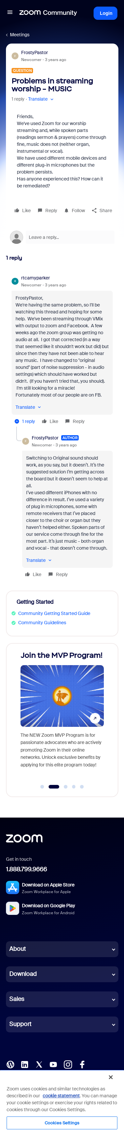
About (17, 949)
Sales (16, 999)
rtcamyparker (35, 278)
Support (20, 1024)
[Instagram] (67, 1064)
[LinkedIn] (24, 1064)
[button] (10, 13)
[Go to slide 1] (42, 787)
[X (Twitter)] (39, 1064)
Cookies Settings (62, 1123)
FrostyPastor (34, 52)
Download (23, 974)
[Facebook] (82, 1064)
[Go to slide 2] (53, 787)
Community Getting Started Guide (54, 613)
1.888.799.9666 (26, 869)
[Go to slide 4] (74, 787)
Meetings (19, 35)
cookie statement (61, 1096)
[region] (62, 1100)
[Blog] (10, 1064)
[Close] (111, 1077)
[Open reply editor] (62, 237)
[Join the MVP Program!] (62, 714)
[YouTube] (53, 1064)
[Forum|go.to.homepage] (48, 13)
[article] (62, 351)
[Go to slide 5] (82, 787)
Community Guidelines (42, 623)
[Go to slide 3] (66, 787)
